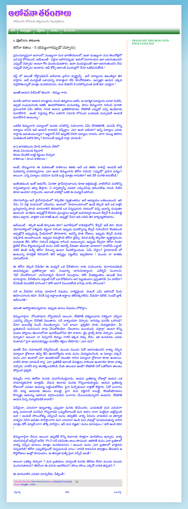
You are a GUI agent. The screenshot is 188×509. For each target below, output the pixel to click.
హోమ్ (67, 492)
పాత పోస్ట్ (117, 492)
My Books (70, 30)
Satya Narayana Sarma (40, 482)
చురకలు (54, 30)
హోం (13, 30)
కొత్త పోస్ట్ (17, 492)
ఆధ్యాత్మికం (25, 30)
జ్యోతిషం (41, 30)
